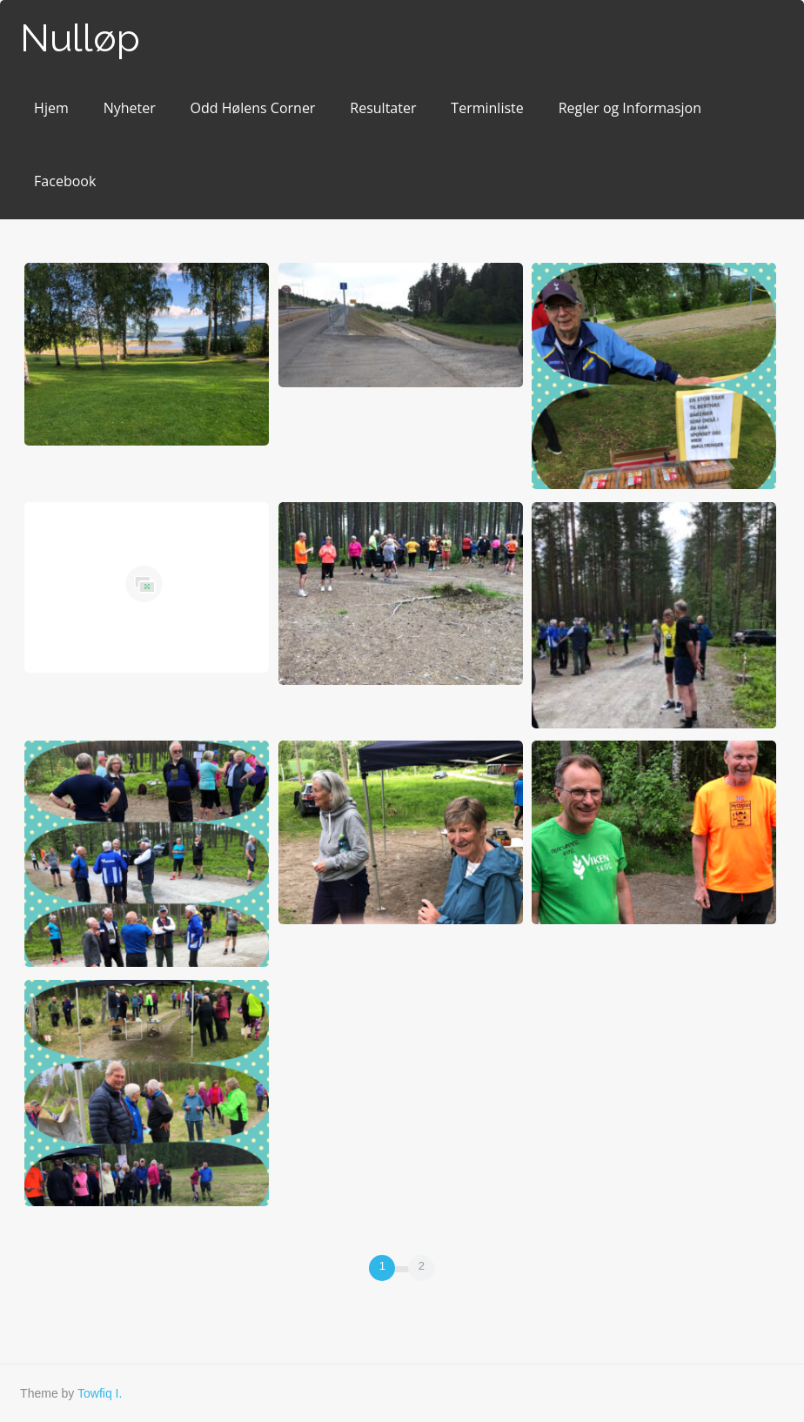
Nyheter (130, 107)
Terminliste (487, 107)
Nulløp (80, 38)
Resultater (383, 107)
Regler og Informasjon (630, 107)
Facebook (65, 181)
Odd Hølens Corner (253, 107)
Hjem (51, 107)
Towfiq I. (99, 1393)
